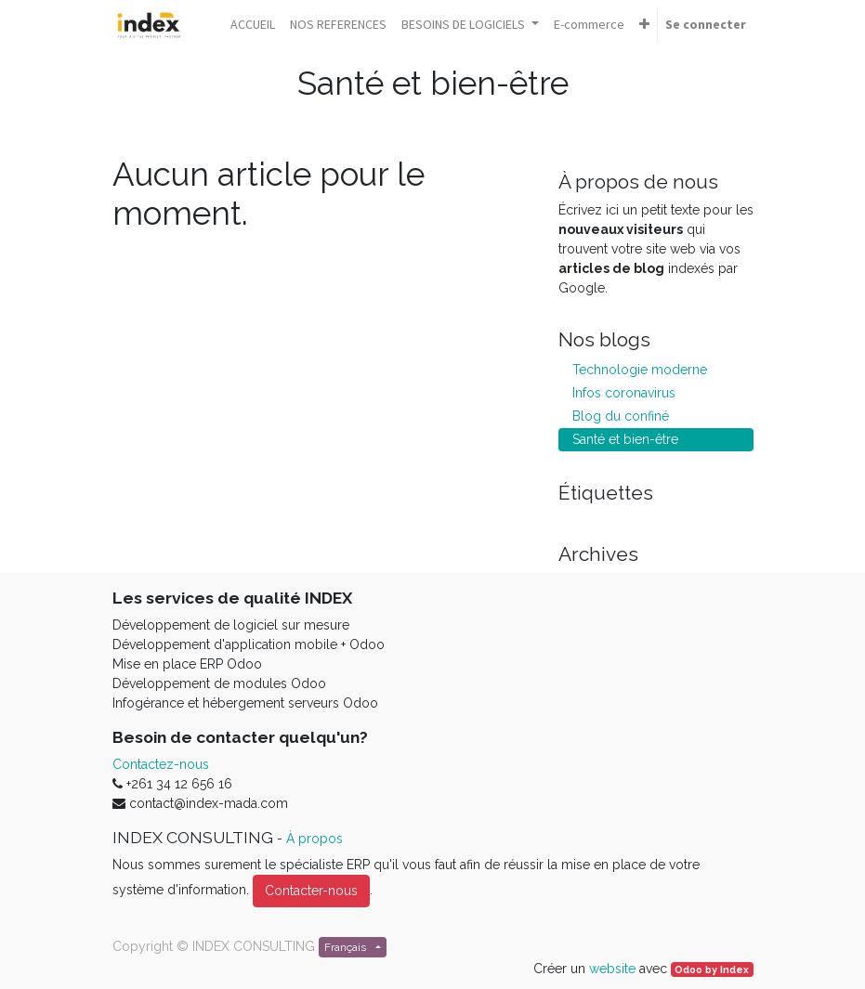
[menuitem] (252, 24)
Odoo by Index (712, 969)
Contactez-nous (160, 764)
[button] (644, 24)
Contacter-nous (311, 890)
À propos (314, 838)
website (612, 968)
